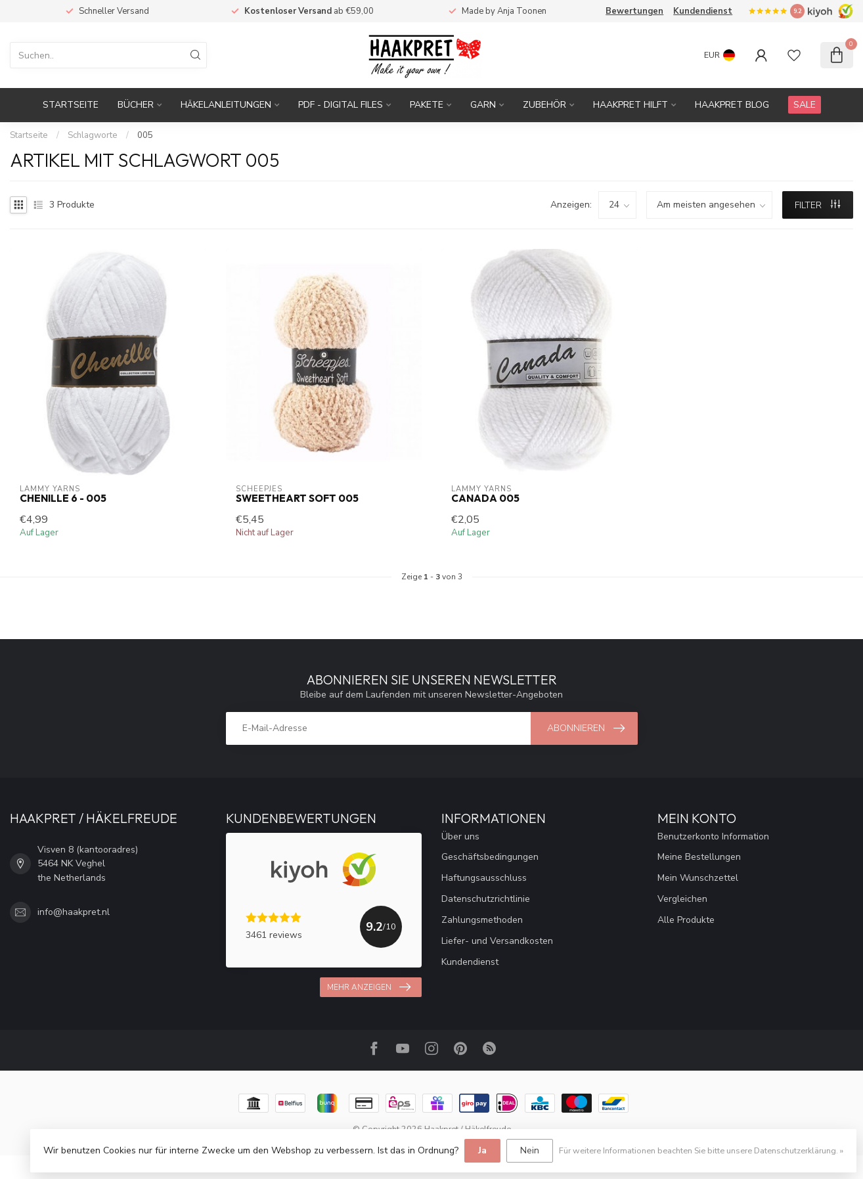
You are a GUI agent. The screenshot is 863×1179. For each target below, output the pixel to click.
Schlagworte (93, 135)
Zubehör (544, 105)
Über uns (460, 836)
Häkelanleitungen (226, 105)
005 (145, 135)
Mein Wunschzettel (697, 878)
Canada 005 (485, 498)
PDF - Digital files (340, 105)
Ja (482, 1150)
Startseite (71, 105)
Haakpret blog (732, 105)
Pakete (426, 105)
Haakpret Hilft (630, 105)
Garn (483, 105)
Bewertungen (634, 11)
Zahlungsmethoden (482, 920)
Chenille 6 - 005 (63, 498)
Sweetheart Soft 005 (297, 498)
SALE (804, 105)
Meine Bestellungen (699, 857)
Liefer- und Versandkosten (497, 941)
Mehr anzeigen (368, 987)
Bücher (136, 105)
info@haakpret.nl (73, 912)
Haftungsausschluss (484, 878)
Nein (529, 1150)
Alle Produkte (686, 920)
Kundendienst (702, 11)
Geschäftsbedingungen (490, 857)
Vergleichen (682, 899)
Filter (817, 205)
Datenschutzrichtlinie (485, 899)
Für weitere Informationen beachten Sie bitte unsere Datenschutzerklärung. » (701, 1150)
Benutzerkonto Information (713, 836)
